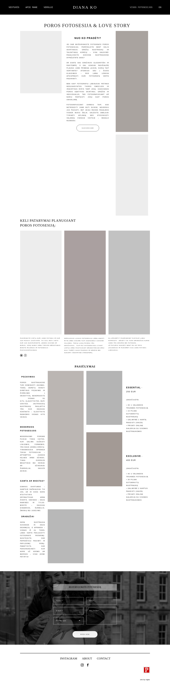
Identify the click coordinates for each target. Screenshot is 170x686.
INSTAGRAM (68, 658)
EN (160, 7)
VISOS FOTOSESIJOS (141, 7)
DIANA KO (85, 7)
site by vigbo (145, 679)
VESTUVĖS (14, 7)
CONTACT (103, 658)
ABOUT (87, 658)
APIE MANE (31, 7)
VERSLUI (48, 7)
